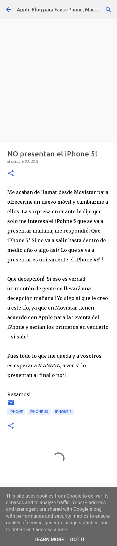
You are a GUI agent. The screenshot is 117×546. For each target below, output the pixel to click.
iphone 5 (63, 412)
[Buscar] (108, 9)
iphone (16, 412)
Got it (77, 539)
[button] (10, 174)
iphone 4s (39, 412)
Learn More (49, 539)
